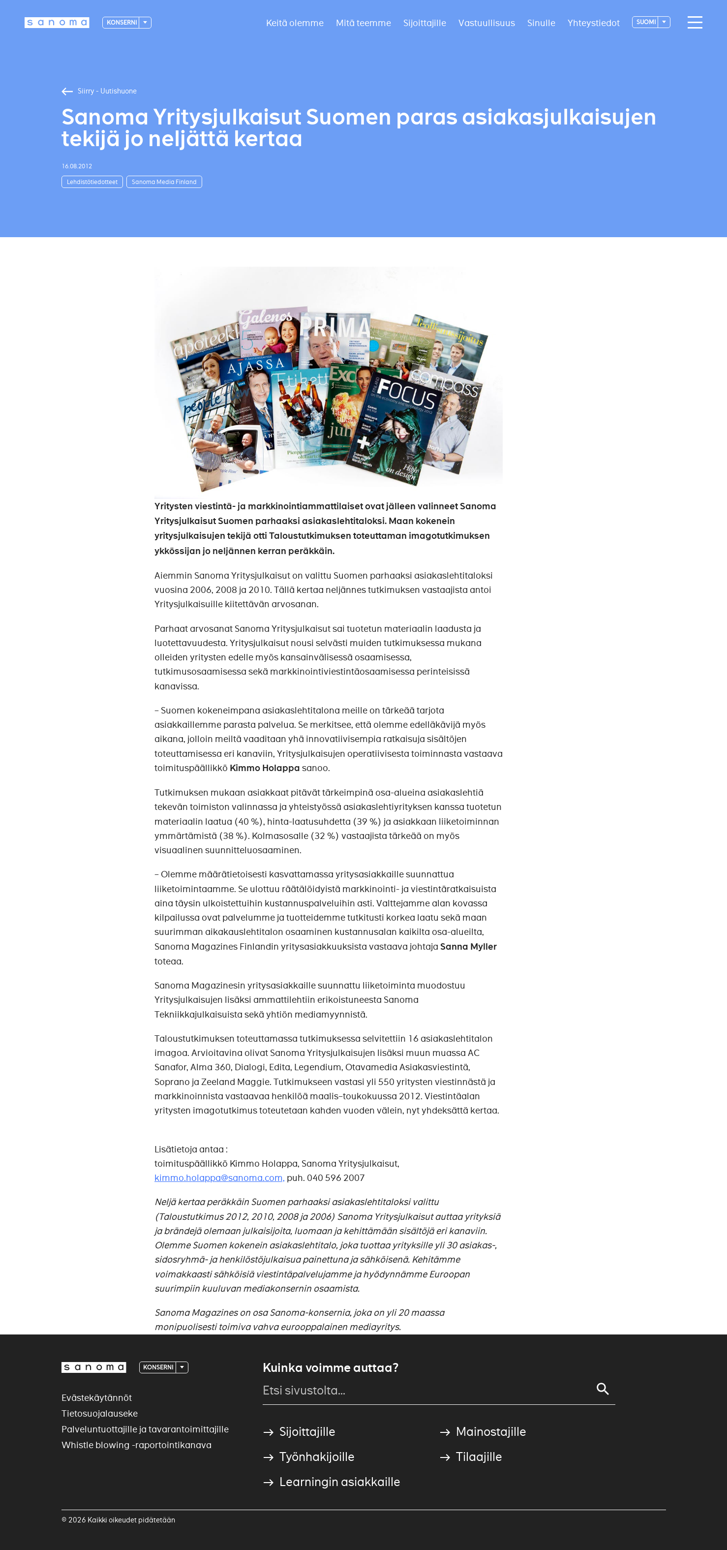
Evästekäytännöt (96, 1397)
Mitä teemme (363, 22)
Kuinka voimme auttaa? (330, 1368)
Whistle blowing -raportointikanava (136, 1445)
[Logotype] (57, 22)
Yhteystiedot (594, 22)
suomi (646, 22)
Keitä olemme (295, 22)
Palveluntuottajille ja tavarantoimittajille (145, 1429)
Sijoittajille (424, 22)
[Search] (603, 1389)
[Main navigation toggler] (692, 22)
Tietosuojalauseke (99, 1413)
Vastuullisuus (486, 22)
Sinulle (541, 22)
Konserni (122, 22)
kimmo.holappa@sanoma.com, (219, 1177)
